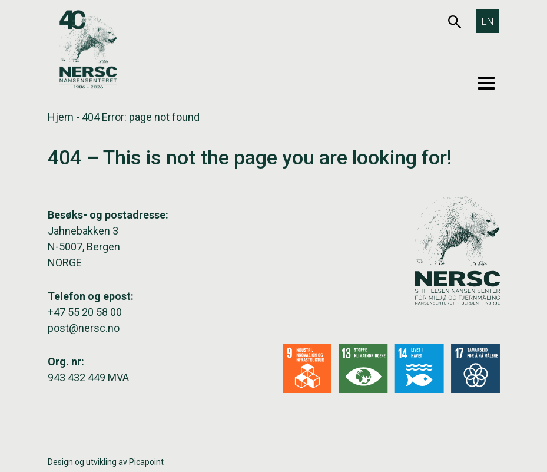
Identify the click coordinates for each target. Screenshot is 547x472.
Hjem (61, 117)
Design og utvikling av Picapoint (106, 462)
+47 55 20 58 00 (85, 312)
